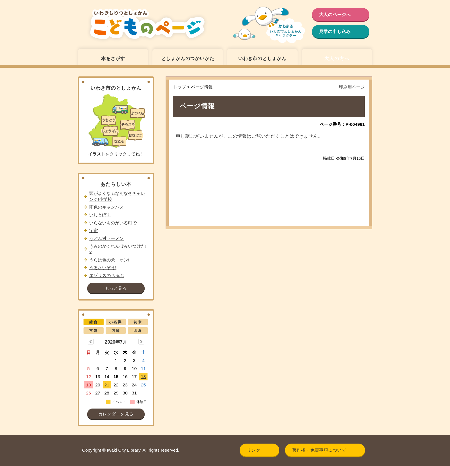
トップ (179, 86)
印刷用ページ (352, 86)
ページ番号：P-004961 (342, 124)
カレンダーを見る (116, 414)
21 (106, 384)
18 (143, 376)
